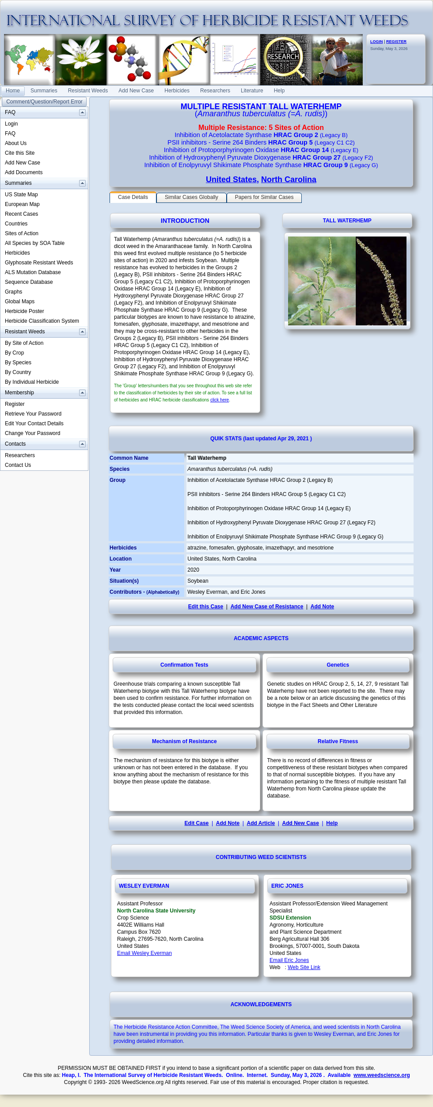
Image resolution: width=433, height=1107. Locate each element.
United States (231, 179)
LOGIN (376, 41)
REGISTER (396, 41)
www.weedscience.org (381, 1075)
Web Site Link (304, 967)
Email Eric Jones (289, 960)
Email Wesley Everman (144, 953)
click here (219, 399)
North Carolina (288, 179)
